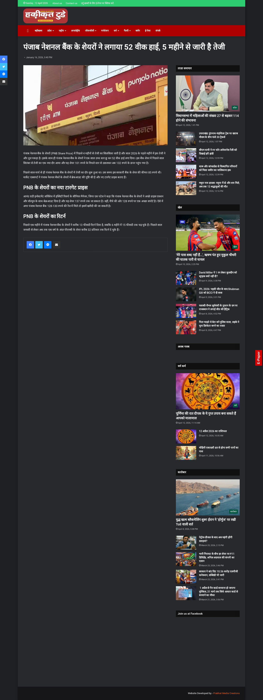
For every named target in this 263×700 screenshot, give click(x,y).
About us (57, 3)
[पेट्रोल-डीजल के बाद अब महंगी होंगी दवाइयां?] (186, 543)
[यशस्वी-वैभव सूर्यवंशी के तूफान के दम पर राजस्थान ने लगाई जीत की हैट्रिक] (186, 311)
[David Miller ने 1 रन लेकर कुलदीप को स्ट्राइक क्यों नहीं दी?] (186, 278)
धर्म (115, 30)
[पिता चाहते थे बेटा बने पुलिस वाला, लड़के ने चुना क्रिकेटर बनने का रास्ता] (186, 327)
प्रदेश (49, 30)
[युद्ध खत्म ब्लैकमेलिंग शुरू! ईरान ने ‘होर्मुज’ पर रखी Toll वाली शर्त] (208, 497)
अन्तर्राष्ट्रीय (75, 30)
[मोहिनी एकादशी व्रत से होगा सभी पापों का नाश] (186, 453)
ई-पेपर (148, 30)
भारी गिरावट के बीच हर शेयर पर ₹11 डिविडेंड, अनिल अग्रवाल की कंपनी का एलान (217, 557)
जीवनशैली (89, 30)
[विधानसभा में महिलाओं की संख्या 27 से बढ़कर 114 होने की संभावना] (208, 93)
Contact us (71, 3)
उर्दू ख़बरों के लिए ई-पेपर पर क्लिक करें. (97, 3)
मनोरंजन (105, 30)
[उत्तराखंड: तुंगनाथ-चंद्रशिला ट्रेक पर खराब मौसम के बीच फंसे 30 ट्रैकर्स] (186, 139)
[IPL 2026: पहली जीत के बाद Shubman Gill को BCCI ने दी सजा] (186, 294)
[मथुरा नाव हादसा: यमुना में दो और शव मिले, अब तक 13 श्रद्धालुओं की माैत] (186, 188)
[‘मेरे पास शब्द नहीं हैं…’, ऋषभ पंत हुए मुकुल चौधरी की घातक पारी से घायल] (208, 233)
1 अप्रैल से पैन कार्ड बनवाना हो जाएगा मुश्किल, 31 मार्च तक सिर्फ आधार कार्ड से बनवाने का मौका (218, 591)
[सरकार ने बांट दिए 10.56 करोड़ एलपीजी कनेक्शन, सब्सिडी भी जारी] (186, 577)
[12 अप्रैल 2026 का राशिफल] (186, 436)
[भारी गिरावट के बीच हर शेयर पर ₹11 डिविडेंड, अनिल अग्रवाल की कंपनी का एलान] (186, 559)
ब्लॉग (138, 30)
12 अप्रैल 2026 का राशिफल (213, 431)
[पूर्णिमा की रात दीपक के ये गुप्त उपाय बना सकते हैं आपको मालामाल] (208, 391)
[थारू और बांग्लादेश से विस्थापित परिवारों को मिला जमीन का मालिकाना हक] (186, 172)
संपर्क (158, 30)
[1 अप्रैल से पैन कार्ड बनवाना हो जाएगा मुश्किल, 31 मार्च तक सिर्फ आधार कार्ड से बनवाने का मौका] (186, 593)
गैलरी (126, 30)
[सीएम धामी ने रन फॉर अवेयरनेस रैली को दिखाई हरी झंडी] (186, 155)
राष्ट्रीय (61, 30)
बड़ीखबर (38, 30)
